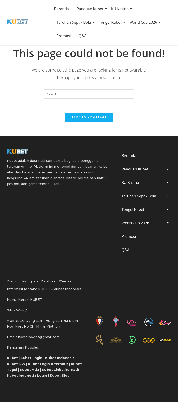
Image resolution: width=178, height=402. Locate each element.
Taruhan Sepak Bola (75, 22)
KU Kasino (120, 8)
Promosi (64, 35)
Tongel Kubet (111, 22)
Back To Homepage (88, 117)
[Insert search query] (89, 94)
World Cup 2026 (144, 22)
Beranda (61, 8)
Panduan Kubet (91, 8)
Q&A (82, 35)
